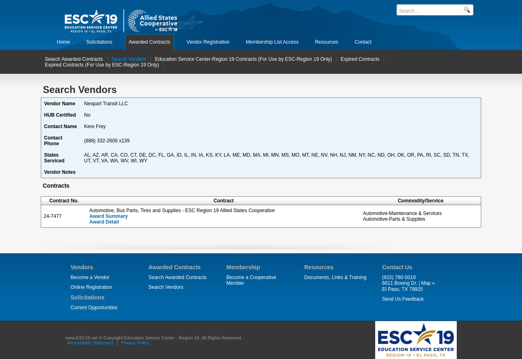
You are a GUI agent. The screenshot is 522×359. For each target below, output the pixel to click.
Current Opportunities (94, 307)
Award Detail (104, 222)
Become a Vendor (90, 277)
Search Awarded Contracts (177, 277)
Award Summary (108, 216)
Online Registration (91, 287)
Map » (428, 283)
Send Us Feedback (403, 299)
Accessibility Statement (90, 342)
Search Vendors (165, 287)
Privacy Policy (135, 342)
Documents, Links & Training (335, 277)
